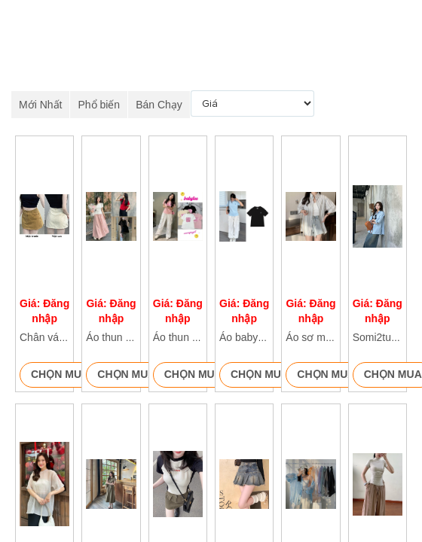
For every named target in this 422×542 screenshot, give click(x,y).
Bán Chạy (159, 105)
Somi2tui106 (382, 337)
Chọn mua (60, 374)
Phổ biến (99, 105)
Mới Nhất (40, 105)
